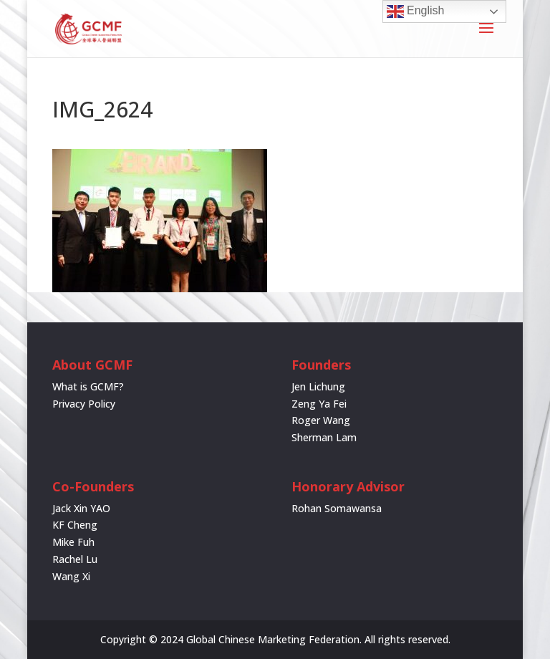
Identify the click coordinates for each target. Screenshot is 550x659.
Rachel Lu (74, 559)
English (416, 11)
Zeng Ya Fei (319, 403)
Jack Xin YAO (81, 508)
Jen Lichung (318, 386)
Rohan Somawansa (336, 508)
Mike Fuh (73, 542)
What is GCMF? (88, 386)
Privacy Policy (83, 403)
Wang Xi (71, 576)
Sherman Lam (324, 437)
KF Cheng (74, 524)
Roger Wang (320, 420)
